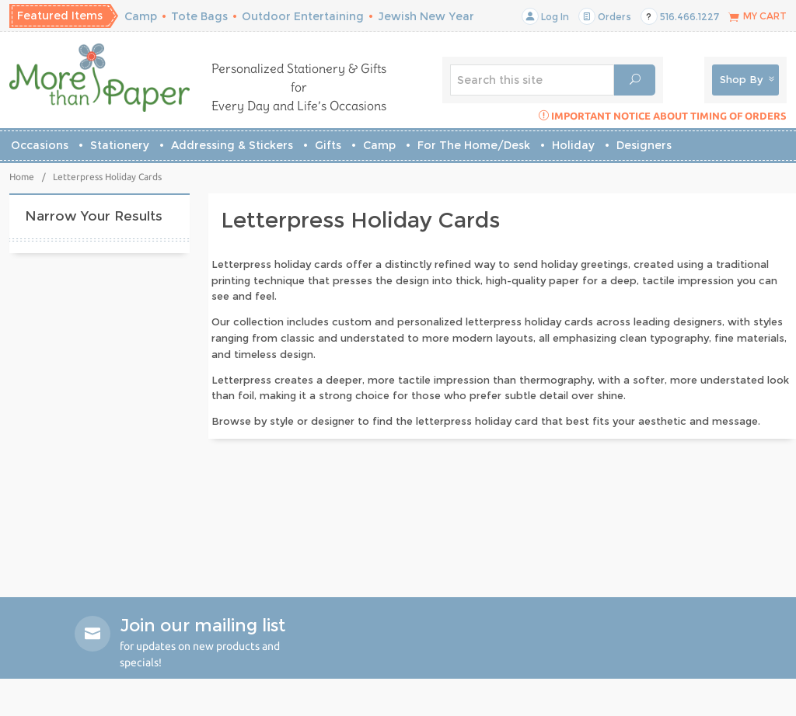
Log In (545, 17)
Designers (644, 145)
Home (21, 177)
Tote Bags (199, 16)
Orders (604, 17)
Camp (140, 16)
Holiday (573, 145)
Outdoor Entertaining (303, 16)
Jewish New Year (426, 16)
